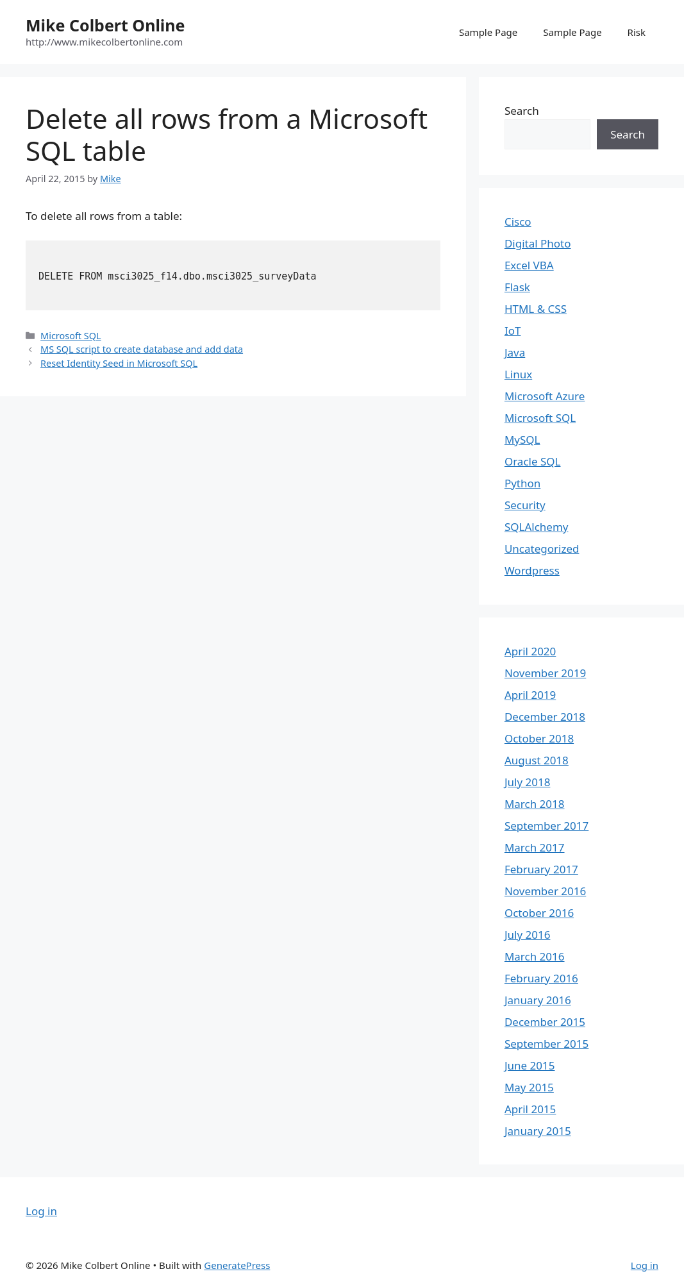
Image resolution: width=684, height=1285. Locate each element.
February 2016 (541, 978)
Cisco (518, 221)
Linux (518, 374)
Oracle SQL (533, 461)
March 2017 (535, 847)
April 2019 (530, 694)
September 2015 (546, 1043)
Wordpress (532, 570)
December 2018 (545, 716)
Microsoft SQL (70, 336)
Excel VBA (529, 265)
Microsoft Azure (545, 396)
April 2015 (530, 1109)
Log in (41, 1211)
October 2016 (539, 912)
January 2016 (538, 1000)
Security (525, 505)
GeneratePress (237, 1265)
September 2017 (546, 825)
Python (522, 483)
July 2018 (528, 782)
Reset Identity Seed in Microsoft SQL (118, 363)
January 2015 (538, 1130)
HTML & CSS (536, 308)
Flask (517, 287)
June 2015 (530, 1065)
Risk (637, 32)
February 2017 (541, 869)
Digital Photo (538, 243)
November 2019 (545, 673)
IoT (513, 330)
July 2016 (528, 934)
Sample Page (488, 32)
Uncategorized (542, 548)
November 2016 (545, 891)
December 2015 (545, 1021)
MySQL (522, 439)
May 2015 (529, 1087)
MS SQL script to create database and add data (141, 349)
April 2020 (530, 651)
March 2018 (535, 803)
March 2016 (535, 956)
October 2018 (539, 738)
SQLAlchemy (537, 526)
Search (522, 110)
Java (515, 352)
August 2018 (537, 760)
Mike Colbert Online (105, 25)
